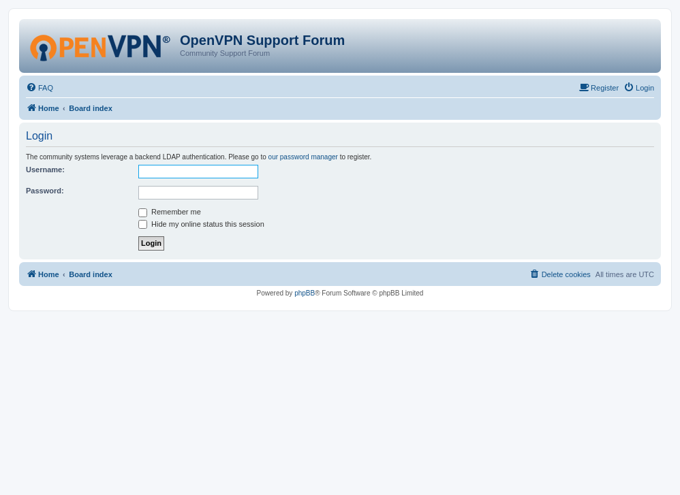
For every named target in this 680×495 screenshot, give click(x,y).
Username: (45, 169)
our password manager (303, 157)
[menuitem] (39, 88)
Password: (45, 191)
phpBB (304, 293)
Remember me (169, 212)
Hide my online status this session (201, 224)
